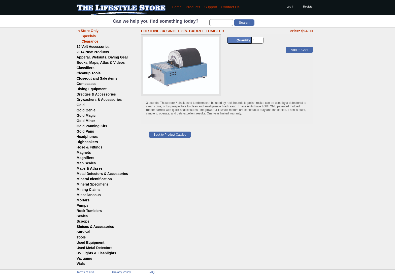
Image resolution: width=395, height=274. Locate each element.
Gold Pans (85, 131)
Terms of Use (85, 272)
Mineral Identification (94, 179)
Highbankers (87, 142)
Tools (81, 237)
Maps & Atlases (90, 168)
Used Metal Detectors (94, 248)
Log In (290, 6)
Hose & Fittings (90, 147)
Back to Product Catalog (170, 134)
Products (193, 7)
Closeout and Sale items (97, 78)
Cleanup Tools (89, 73)
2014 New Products (93, 52)
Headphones (87, 137)
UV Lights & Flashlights (96, 253)
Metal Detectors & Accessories (102, 174)
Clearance (87, 41)
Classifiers (85, 68)
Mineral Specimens (93, 184)
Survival (83, 232)
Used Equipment (90, 242)
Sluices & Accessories (95, 227)
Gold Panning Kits (92, 126)
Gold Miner (86, 121)
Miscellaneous (89, 195)
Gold (81, 105)
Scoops (83, 221)
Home (177, 7)
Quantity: (244, 40)
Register (308, 6)
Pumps (82, 205)
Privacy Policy (121, 272)
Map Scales (86, 163)
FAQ (151, 272)
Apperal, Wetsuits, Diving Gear (102, 57)
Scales (82, 216)
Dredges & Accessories (96, 94)
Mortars (83, 200)
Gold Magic (86, 115)
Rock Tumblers (89, 211)
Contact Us (230, 7)
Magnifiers (85, 158)
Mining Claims (89, 190)
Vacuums (84, 258)
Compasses (86, 84)
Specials (86, 36)
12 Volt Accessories (93, 47)
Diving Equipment (92, 89)
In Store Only (87, 31)
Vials (81, 264)
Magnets (84, 152)
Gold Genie (86, 110)
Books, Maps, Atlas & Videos (101, 62)
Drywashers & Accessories (99, 100)
